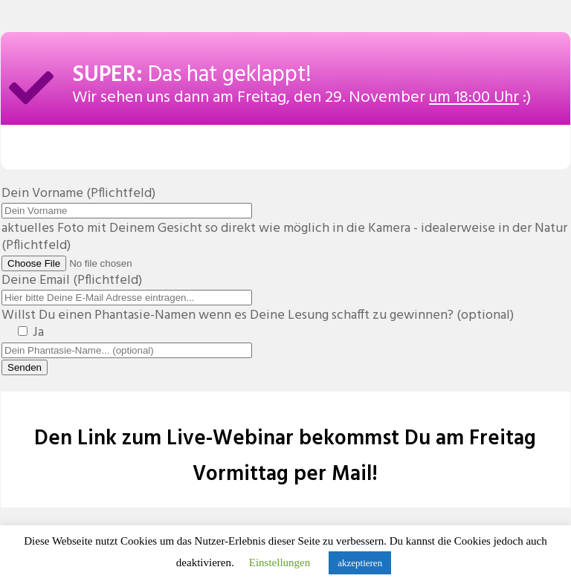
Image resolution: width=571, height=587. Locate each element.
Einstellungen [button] (280, 562)
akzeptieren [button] (360, 562)
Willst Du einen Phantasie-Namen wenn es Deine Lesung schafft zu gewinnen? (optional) (257, 324)
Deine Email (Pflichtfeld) (126, 289)
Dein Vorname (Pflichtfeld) (126, 202)
